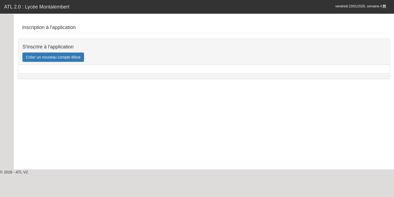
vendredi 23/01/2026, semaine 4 (360, 6)
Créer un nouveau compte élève (53, 57)
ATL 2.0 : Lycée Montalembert (36, 7)
